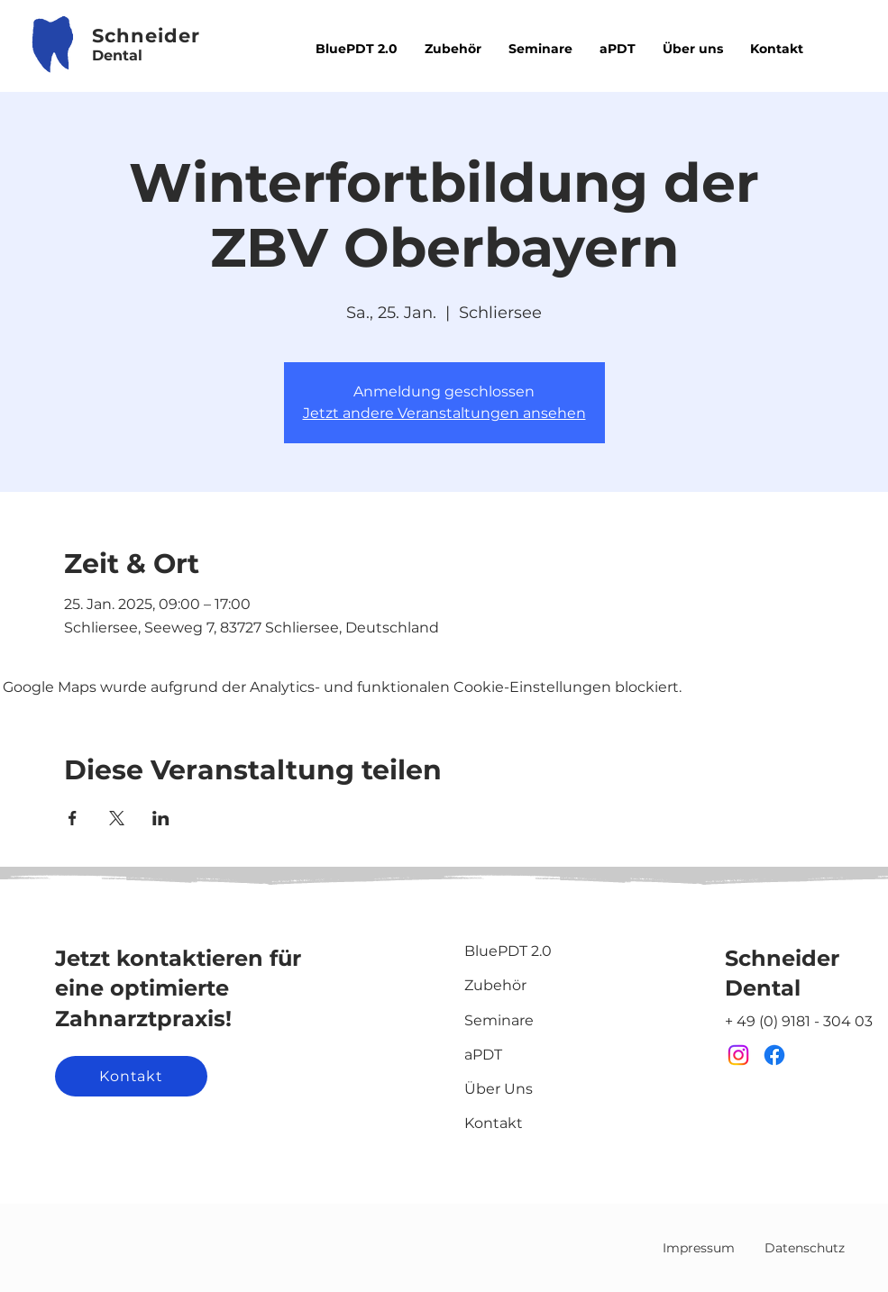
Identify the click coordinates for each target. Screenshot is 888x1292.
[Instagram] (738, 1055)
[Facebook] (774, 1055)
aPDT (483, 1054)
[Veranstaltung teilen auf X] (116, 818)
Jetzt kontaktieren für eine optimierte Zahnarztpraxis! (178, 988)
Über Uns (498, 1088)
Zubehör (495, 985)
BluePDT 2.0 (508, 951)
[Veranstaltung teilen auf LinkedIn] (160, 818)
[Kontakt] (131, 1076)
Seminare (499, 1020)
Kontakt (493, 1123)
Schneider (782, 958)
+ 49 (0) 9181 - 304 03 (799, 1021)
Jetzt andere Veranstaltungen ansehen (444, 413)
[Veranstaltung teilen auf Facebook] (72, 818)
